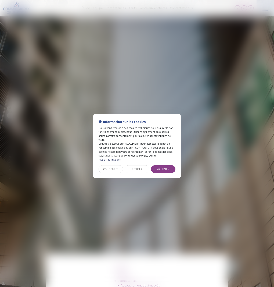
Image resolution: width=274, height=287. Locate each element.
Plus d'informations (110, 159)
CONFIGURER (110, 169)
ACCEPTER (163, 169)
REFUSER (137, 169)
